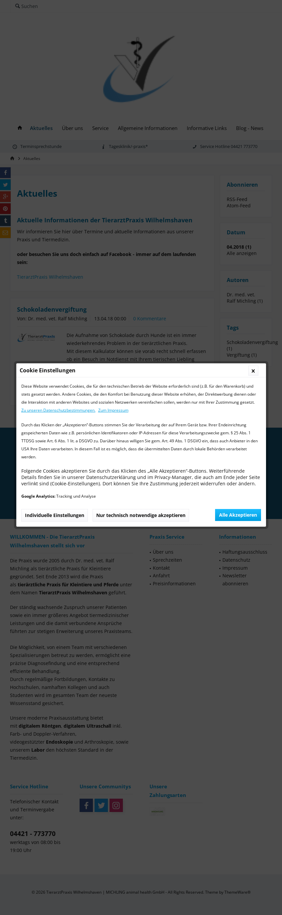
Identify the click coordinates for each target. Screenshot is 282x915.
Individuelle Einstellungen (54, 190)
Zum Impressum (113, 85)
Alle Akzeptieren (238, 190)
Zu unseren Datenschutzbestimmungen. (58, 85)
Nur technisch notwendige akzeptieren (140, 190)
